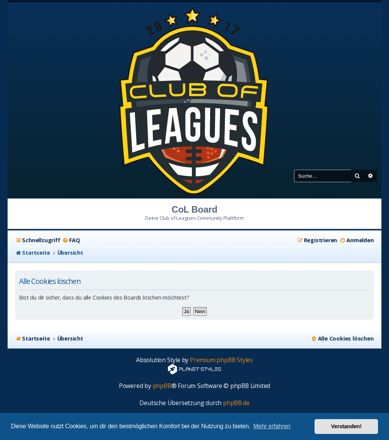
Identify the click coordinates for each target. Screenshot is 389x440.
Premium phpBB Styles (221, 360)
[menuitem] (71, 240)
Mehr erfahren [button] (272, 426)
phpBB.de (236, 403)
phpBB (162, 386)
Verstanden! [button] (346, 426)
